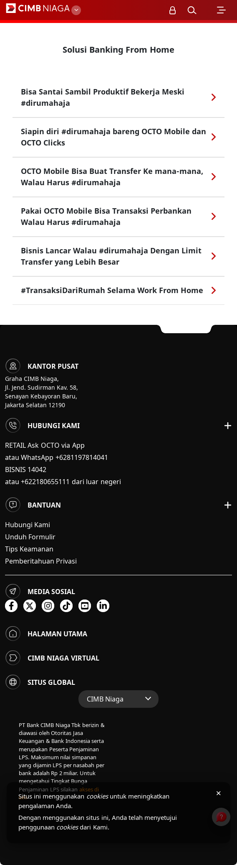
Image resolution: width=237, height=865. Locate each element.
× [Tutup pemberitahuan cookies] (218, 792)
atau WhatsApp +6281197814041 (56, 457)
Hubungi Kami (27, 524)
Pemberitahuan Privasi (41, 561)
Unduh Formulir (30, 536)
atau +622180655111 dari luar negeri (63, 481)
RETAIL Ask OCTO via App (45, 445)
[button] (191, 10)
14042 (37, 469)
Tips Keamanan (29, 549)
